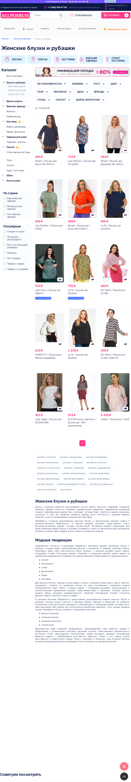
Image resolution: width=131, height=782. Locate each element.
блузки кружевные (96, 457)
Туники (10, 165)
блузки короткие (47, 490)
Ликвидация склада (117, 30)
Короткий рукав (17, 90)
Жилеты (11, 111)
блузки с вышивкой (99, 468)
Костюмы (12, 121)
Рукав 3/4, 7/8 (16, 94)
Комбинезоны (14, 116)
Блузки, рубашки (16, 82)
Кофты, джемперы (16, 126)
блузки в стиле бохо (48, 468)
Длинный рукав (16, 86)
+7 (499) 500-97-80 (57, 7)
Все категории (15, 76)
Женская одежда (22, 39)
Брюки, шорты (14, 101)
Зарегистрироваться (117, 5)
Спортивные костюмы (18, 152)
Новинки (45, 29)
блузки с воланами (71, 457)
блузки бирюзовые (98, 479)
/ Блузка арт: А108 (115, 419)
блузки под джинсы (101, 484)
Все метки (66, 490)
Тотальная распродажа (14, 238)
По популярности (49, 84)
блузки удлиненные (48, 479)
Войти (112, 9)
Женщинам (9, 29)
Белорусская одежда (14, 207)
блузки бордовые (99, 473)
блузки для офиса (74, 479)
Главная (5, 39)
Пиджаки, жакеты (16, 142)
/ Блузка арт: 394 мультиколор (82, 422)
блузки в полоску (97, 463)
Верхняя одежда (16, 106)
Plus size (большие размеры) (17, 246)
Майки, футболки (16, 132)
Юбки (10, 175)
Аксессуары (13, 180)
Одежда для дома (17, 137)
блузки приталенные (74, 473)
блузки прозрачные (48, 463)
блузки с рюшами (74, 468)
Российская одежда (13, 215)
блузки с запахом (73, 463)
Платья (29, 29)
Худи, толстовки (15, 170)
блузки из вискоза (47, 473)
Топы (9, 160)
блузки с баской (46, 457)
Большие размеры (87, 29)
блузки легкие (45, 484)
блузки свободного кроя (71, 484)
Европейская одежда (14, 199)
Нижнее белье (64, 29)
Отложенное (83, 15)
